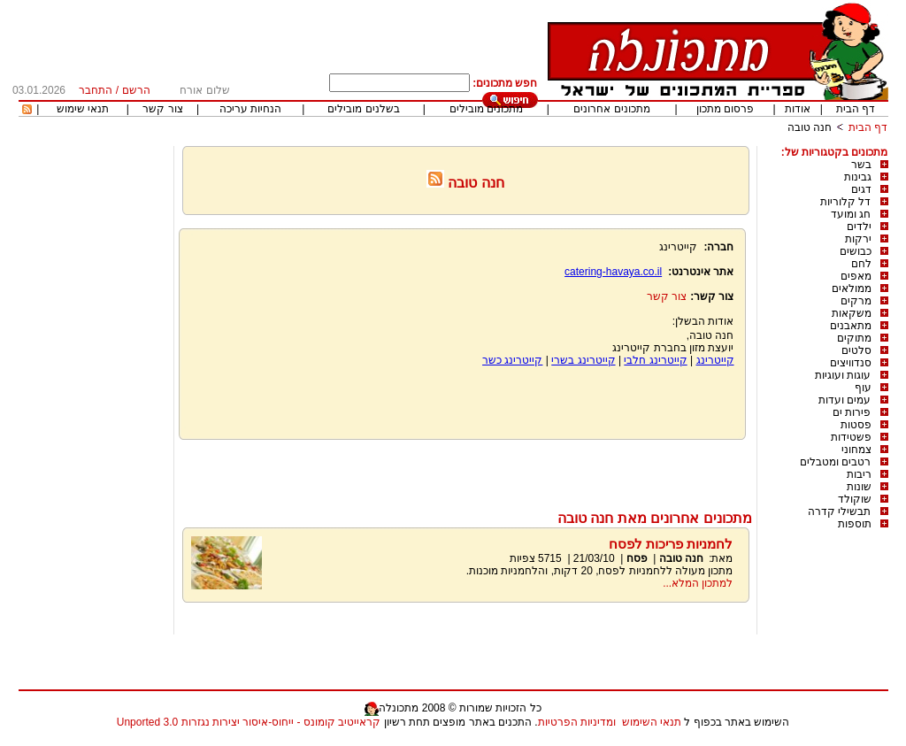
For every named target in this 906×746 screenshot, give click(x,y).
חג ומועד (851, 214)
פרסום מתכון (725, 109)
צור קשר (162, 109)
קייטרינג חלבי (655, 360)
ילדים (859, 226)
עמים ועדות (844, 400)
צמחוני (856, 449)
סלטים (856, 350)
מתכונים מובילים (486, 109)
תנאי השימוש (651, 722)
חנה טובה (809, 127)
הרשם (136, 90)
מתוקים (854, 338)
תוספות (854, 524)
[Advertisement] (465, 470)
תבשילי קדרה (839, 511)
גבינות (857, 177)
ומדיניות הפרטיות (577, 722)
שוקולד (854, 499)
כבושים (855, 251)
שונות (859, 487)
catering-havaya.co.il (613, 271)
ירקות (858, 239)
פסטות (856, 425)
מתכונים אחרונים (611, 109)
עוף (863, 387)
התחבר (95, 90)
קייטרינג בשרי (583, 360)
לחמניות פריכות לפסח (671, 543)
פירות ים (852, 412)
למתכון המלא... (698, 583)
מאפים (856, 276)
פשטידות (851, 437)
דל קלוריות (845, 202)
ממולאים (851, 288)
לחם (861, 264)
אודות (797, 109)
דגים (861, 189)
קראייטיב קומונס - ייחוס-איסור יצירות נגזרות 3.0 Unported (248, 722)
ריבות (859, 474)
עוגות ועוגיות (843, 375)
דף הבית (855, 109)
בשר (861, 164)
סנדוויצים (850, 363)
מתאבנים (850, 325)
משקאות (851, 313)
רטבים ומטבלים (835, 462)
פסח (637, 558)
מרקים (856, 301)
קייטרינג (715, 360)
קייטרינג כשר (512, 360)
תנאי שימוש (83, 109)
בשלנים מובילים (363, 109)
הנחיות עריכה (250, 109)
